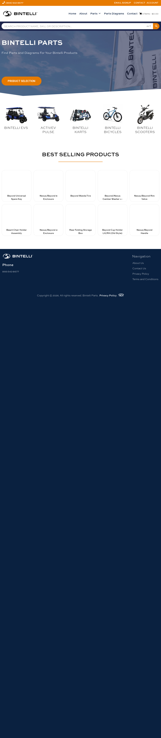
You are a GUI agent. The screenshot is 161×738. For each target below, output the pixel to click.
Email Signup (122, 2)
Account (152, 2)
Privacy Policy (140, 273)
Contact (139, 2)
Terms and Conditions (145, 279)
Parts (95, 13)
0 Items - (148, 13)
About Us (138, 263)
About (83, 13)
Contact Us (139, 268)
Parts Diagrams (114, 13)
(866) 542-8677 (14, 2)
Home (72, 13)
